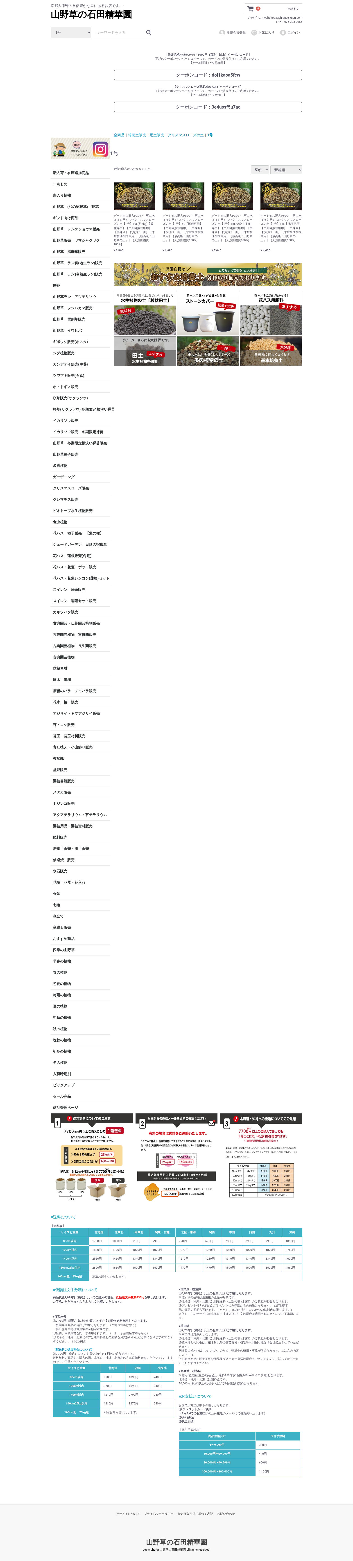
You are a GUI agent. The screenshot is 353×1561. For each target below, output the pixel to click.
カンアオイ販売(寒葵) (70, 364)
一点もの (60, 184)
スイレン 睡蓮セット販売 (74, 601)
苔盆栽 (58, 758)
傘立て (58, 916)
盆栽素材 (60, 668)
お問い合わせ (226, 1513)
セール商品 (62, 1096)
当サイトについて (128, 1513)
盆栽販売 (60, 770)
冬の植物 (60, 1062)
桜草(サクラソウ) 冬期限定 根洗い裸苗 (81, 409)
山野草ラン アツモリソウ (74, 297)
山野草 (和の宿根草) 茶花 (76, 207)
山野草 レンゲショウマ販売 (76, 229)
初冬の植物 (62, 1051)
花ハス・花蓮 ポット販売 (74, 567)
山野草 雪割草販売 (69, 319)
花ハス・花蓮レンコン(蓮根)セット (81, 578)
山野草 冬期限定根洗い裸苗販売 (80, 443)
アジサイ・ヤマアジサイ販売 (76, 713)
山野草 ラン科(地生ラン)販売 (77, 263)
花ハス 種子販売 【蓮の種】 (78, 533)
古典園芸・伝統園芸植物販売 (76, 623)
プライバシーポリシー (158, 1513)
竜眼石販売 (62, 927)
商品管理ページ (65, 1108)
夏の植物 (60, 1006)
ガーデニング (65, 477)
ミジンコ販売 (64, 803)
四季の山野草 (64, 950)
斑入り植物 (62, 195)
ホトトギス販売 (65, 387)
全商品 (119, 135)
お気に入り (262, 32)
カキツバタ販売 (65, 612)
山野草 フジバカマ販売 (73, 308)
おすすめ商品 (64, 939)
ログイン (290, 32)
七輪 (56, 905)
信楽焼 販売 (64, 860)
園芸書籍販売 (64, 781)
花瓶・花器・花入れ (69, 882)
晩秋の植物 (62, 1040)
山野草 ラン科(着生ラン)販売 (77, 274)
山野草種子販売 (65, 454)
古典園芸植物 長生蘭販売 (74, 646)
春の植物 (60, 972)
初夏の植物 (62, 984)
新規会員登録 (232, 32)
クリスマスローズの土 (186, 135)
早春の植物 (62, 961)
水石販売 (60, 871)
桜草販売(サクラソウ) (70, 398)
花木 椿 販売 (65, 702)
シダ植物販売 (64, 353)
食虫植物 (60, 522)
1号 (210, 135)
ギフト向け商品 (65, 218)
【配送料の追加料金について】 (73, 1349)
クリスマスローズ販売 (71, 488)
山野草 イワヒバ (67, 330)
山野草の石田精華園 (91, 14)
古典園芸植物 (64, 657)
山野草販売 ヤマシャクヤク (76, 240)
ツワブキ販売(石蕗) (68, 375)
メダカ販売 (62, 792)
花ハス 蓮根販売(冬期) (72, 556)
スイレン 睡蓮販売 (69, 589)
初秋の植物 (62, 1017)
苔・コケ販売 (64, 725)
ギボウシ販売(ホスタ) (70, 342)
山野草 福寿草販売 (69, 252)
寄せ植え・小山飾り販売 (73, 747)
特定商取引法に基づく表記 (195, 1513)
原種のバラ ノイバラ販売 (74, 691)
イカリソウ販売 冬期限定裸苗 (78, 432)
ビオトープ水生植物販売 (73, 511)
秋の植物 (60, 1029)
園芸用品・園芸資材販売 (73, 826)
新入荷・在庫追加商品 (71, 173)
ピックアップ (64, 1085)
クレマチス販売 (65, 499)
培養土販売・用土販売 (71, 848)
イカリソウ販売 (65, 421)
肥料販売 (60, 837)
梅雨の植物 (62, 995)
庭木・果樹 (62, 680)
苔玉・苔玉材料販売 (69, 736)
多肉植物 (60, 466)
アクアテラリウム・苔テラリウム (80, 815)
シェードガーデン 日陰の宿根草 (80, 544)
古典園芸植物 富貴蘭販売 (74, 635)
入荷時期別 (62, 1074)
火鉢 (56, 894)
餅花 (56, 285)
